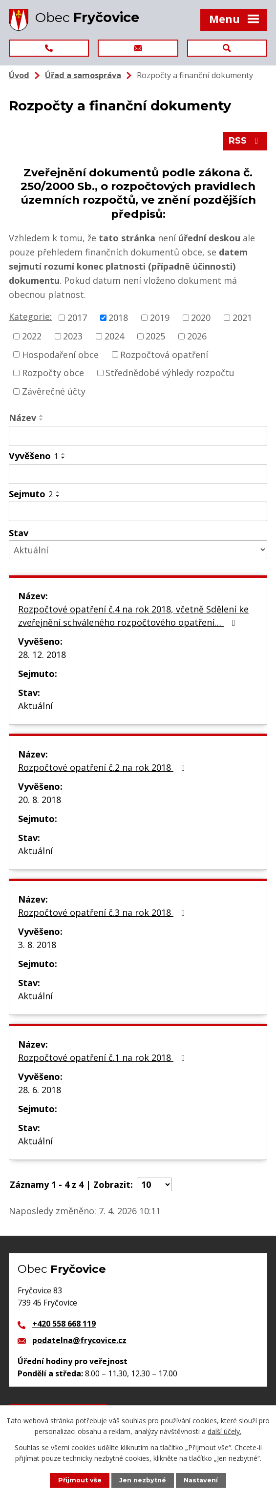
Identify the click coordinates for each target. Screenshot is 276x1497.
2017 (77, 317)
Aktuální (35, 706)
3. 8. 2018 (37, 944)
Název (22, 417)
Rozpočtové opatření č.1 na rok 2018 (103, 1057)
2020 (201, 317)
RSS (245, 140)
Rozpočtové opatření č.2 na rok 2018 (103, 767)
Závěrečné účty (53, 391)
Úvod (19, 75)
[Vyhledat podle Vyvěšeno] (138, 474)
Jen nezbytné (142, 1480)
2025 (155, 336)
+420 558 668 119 (64, 1323)
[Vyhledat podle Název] (138, 435)
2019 (160, 317)
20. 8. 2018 (39, 799)
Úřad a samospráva (83, 75)
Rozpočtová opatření (164, 354)
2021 (242, 317)
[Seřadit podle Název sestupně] (41, 420)
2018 (118, 317)
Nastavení (201, 1480)
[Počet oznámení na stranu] (154, 1184)
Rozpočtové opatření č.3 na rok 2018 (103, 912)
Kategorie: (30, 316)
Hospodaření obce (60, 354)
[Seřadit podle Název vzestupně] (41, 416)
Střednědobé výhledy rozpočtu (170, 373)
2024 (114, 336)
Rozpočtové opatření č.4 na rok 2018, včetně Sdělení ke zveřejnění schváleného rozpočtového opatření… (133, 615)
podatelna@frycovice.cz (79, 1340)
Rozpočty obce (53, 373)
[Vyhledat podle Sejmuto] (138, 511)
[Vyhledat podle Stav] (138, 549)
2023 (73, 336)
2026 (197, 336)
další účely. (224, 1431)
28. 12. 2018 (42, 654)
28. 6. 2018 (39, 1090)
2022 (32, 336)
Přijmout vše (80, 1480)
